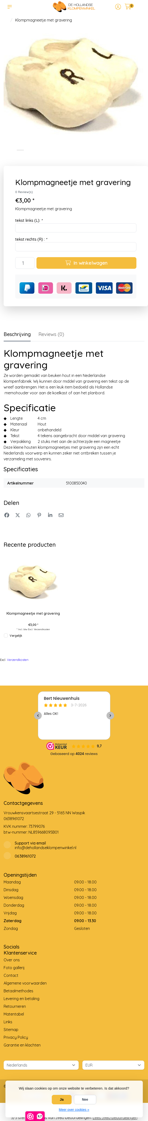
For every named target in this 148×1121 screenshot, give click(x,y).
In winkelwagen (86, 263)
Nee (85, 1099)
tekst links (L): (28, 220)
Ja (62, 1099)
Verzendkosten (42, 629)
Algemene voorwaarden (25, 983)
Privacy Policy (16, 1037)
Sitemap (11, 1029)
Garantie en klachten (22, 1045)
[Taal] (41, 1065)
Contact (11, 975)
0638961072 (14, 818)
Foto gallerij (14, 967)
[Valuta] (113, 1065)
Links (8, 1021)
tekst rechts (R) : (31, 239)
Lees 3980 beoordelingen (115, 1117)
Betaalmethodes (18, 990)
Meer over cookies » (74, 1110)
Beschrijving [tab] (17, 334)
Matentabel (14, 1014)
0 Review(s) (24, 192)
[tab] (51, 335)
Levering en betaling (21, 998)
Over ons (12, 959)
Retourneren (15, 1006)
